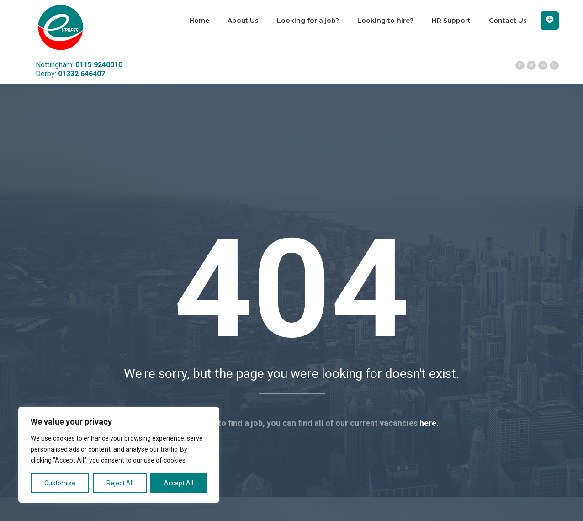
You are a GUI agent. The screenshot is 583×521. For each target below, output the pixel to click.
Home (199, 20)
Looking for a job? (308, 20)
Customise (59, 483)
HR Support (451, 20)
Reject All (119, 483)
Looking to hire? (385, 20)
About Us (243, 20)
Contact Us (508, 20)
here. (429, 423)
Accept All (178, 483)
